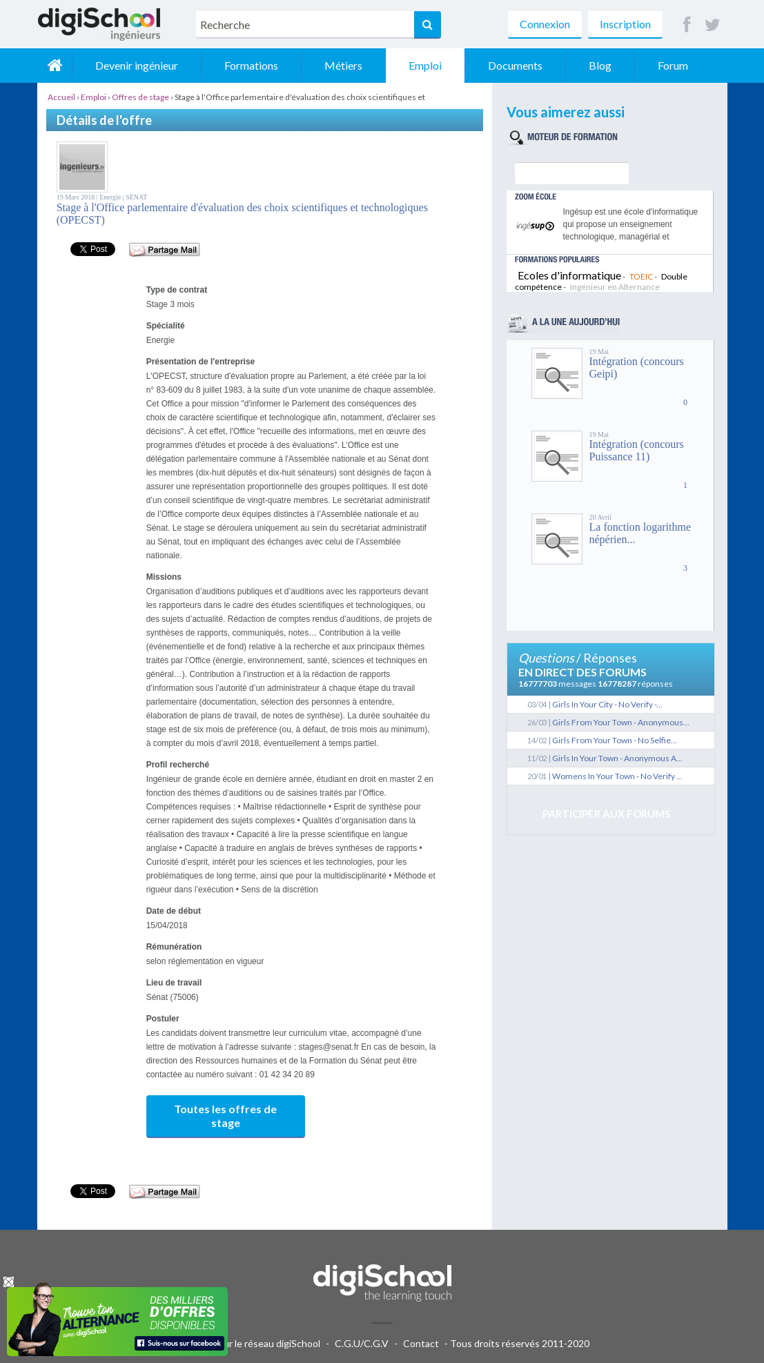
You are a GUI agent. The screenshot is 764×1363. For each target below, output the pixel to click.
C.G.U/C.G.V (362, 1343)
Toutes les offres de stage (225, 1115)
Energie (110, 197)
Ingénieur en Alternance (615, 287)
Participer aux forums (606, 813)
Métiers (343, 65)
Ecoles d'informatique (569, 275)
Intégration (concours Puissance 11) (636, 450)
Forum (673, 65)
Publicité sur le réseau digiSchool (249, 1343)
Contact (421, 1343)
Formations (251, 65)
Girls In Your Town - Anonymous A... (617, 758)
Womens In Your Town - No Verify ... (617, 776)
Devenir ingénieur (136, 65)
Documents (515, 65)
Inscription (625, 23)
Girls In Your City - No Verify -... (607, 704)
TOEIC (641, 276)
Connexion (545, 23)
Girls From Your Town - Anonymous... (620, 722)
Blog (600, 65)
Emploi (425, 65)
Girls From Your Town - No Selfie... (614, 740)
